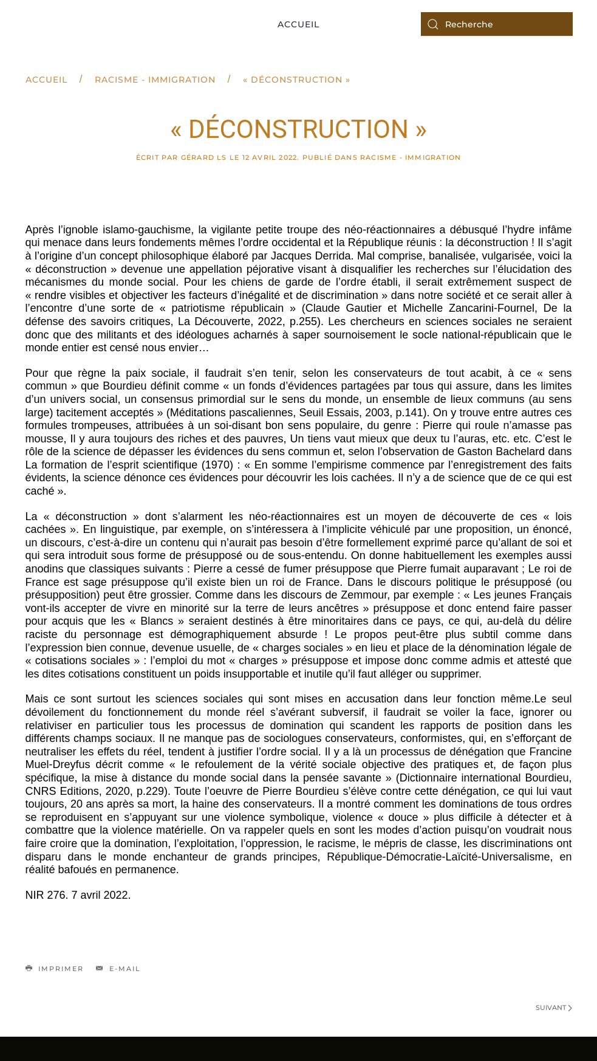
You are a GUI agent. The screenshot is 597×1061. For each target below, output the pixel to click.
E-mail (118, 968)
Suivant (554, 1008)
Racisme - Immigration (155, 80)
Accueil (298, 24)
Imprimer (55, 968)
